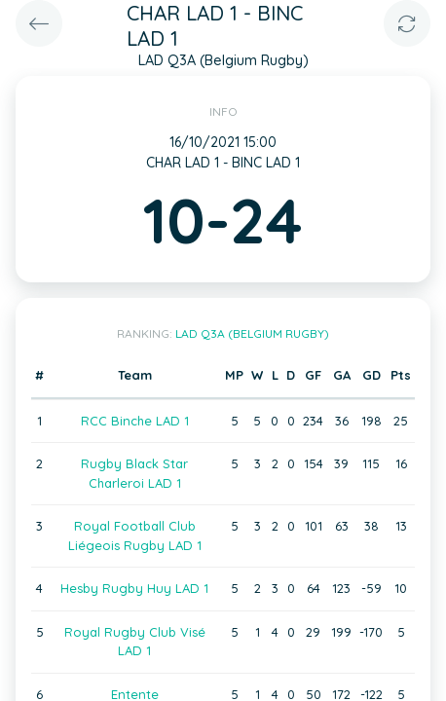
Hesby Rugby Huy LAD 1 (134, 588)
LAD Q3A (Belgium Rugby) (252, 333)
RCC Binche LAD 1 (135, 420)
